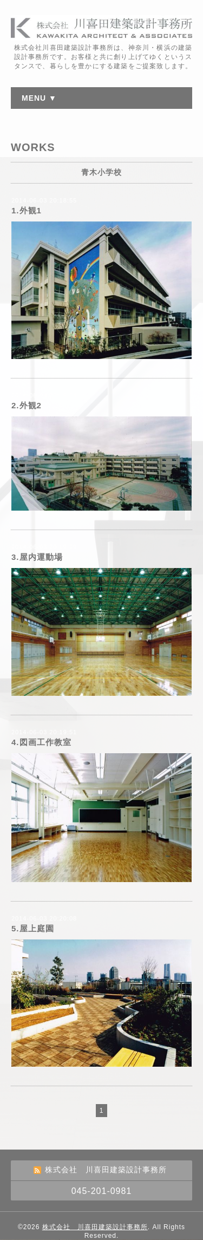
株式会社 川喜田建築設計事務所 (95, 1227)
